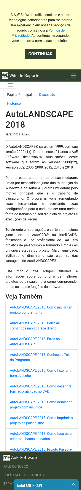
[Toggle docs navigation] (10, 85)
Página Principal (19, 95)
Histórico (14, 103)
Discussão (47, 95)
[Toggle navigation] (73, 75)
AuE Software (20, 458)
